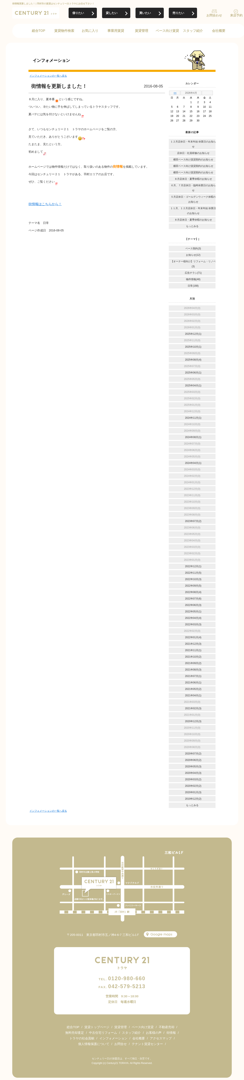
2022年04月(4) (193, 618)
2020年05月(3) (193, 766)
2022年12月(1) (193, 566)
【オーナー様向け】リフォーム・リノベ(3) (193, 264)
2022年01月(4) (193, 637)
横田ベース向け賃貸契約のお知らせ (193, 159)
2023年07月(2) (193, 521)
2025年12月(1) (193, 333)
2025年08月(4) (193, 359)
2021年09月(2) (193, 663)
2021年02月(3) (193, 708)
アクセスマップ (161, 1038)
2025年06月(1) (193, 372)
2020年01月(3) (193, 792)
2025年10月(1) (193, 346)
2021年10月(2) (193, 656)
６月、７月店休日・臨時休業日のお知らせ (193, 188)
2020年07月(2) (193, 753)
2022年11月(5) (193, 572)
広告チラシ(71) (193, 272)
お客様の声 (153, 1032)
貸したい (111, 13)
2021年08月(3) (193, 669)
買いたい (145, 13)
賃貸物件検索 (64, 30)
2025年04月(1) (193, 385)
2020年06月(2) (193, 760)
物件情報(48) (193, 279)
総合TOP (38, 30)
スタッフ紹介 (193, 30)
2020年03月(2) (193, 779)
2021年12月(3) (193, 643)
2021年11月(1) (193, 650)
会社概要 (218, 30)
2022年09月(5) (193, 585)
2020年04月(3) (193, 773)
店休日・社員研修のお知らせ (193, 153)
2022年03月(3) (193, 624)
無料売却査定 (74, 1032)
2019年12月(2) (193, 798)
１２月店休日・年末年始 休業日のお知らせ (193, 144)
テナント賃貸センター (147, 1044)
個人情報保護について (93, 1044)
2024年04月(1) (193, 463)
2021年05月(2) (193, 689)
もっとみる (192, 226)
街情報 (171, 1032)
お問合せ (120, 1044)
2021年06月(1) (193, 682)
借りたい (78, 13)
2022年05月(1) (193, 611)
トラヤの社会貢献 (81, 1038)
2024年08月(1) (193, 437)
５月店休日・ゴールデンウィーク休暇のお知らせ (193, 199)
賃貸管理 (141, 30)
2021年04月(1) (193, 695)
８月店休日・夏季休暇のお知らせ (193, 178)
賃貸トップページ (96, 1027)
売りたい (178, 13)
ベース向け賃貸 (167, 30)
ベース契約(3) (193, 248)
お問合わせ (214, 15)
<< (175, 92)
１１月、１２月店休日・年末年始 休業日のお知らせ (193, 211)
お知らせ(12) (193, 254)
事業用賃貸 (115, 30)
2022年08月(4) (193, 592)
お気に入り (90, 30)
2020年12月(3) (193, 721)
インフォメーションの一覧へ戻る (48, 75)
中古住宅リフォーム (103, 1032)
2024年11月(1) (193, 417)
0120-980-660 (122, 978)
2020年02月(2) (193, 785)
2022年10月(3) (193, 579)
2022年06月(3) (193, 605)
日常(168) (193, 285)
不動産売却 (166, 1027)
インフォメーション (113, 1038)
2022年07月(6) (193, 598)
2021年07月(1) (193, 676)
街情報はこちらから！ (45, 204)
